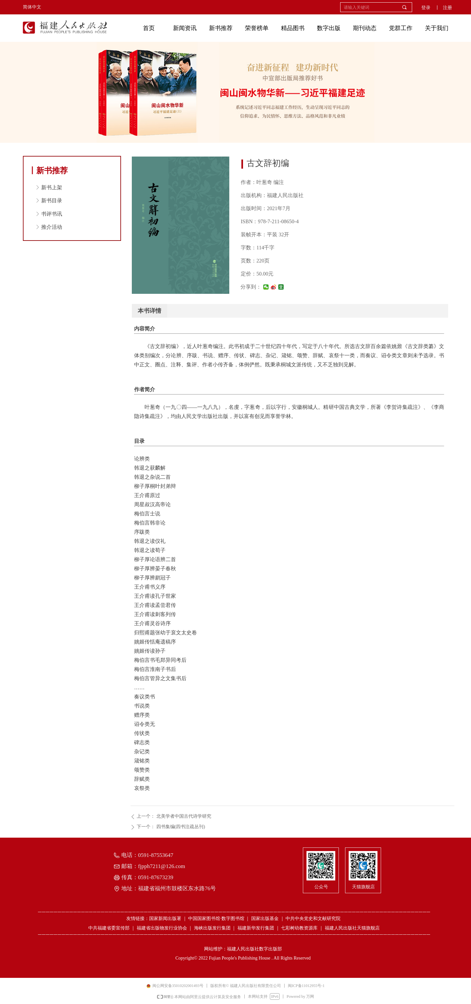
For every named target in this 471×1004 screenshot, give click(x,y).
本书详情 (149, 311)
